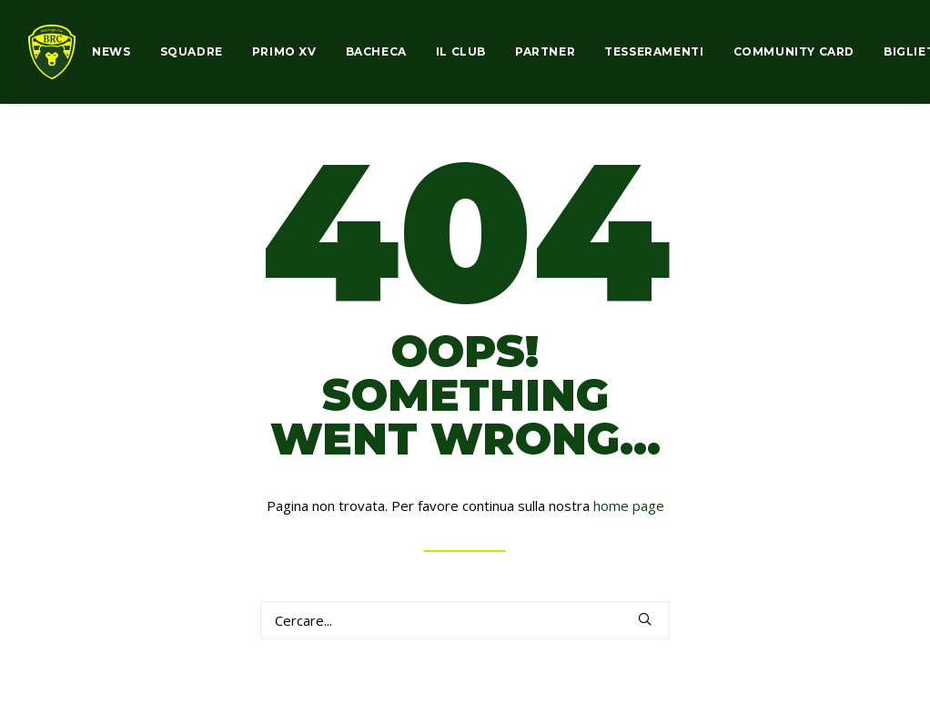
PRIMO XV (284, 51)
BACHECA (376, 51)
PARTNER (545, 51)
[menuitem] (117, 52)
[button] (644, 618)
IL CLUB (461, 51)
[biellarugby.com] (52, 52)
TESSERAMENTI (653, 51)
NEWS (111, 51)
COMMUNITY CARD (793, 51)
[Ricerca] (465, 620)
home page (628, 505)
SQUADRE (191, 51)
